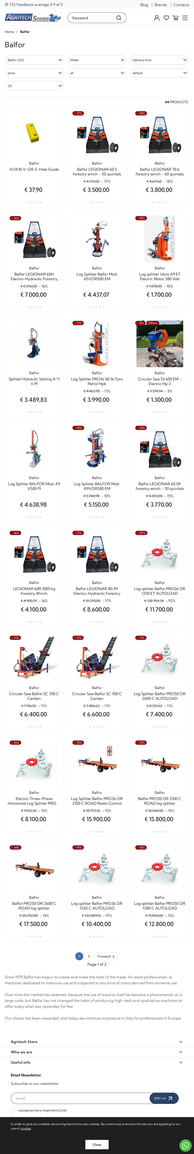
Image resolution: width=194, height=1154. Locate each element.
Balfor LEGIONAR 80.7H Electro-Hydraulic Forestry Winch (97, 591)
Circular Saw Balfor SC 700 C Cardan (34, 696)
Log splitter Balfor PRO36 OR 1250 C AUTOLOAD (97, 905)
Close (97, 1144)
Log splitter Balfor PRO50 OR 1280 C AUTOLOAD (159, 905)
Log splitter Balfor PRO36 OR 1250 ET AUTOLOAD (159, 591)
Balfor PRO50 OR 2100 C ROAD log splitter (159, 801)
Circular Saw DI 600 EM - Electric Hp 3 (160, 381)
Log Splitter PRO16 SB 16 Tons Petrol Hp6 (97, 381)
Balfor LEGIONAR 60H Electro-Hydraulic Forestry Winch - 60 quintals (34, 276)
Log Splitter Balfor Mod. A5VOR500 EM (97, 276)
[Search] (119, 17)
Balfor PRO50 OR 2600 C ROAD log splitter (34, 905)
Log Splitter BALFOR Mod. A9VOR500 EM (97, 486)
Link (62, 1110)
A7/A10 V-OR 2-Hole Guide (34, 169)
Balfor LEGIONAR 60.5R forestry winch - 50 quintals (160, 486)
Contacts (181, 5)
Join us (164, 1098)
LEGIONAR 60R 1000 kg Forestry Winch (34, 591)
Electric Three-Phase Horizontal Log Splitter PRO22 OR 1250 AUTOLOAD (34, 801)
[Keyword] (89, 17)
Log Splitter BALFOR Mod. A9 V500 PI (34, 486)
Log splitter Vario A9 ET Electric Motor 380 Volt (159, 276)
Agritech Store (96, 1041)
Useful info (96, 1062)
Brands (161, 5)
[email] (82, 1098)
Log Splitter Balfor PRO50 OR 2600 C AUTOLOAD (160, 696)
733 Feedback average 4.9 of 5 (34, 4)
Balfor (34, 163)
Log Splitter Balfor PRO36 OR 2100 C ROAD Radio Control (97, 801)
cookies (25, 1128)
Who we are (96, 1052)
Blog (144, 5)
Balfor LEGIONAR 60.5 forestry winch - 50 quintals (97, 171)
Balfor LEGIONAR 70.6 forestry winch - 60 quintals (160, 171)
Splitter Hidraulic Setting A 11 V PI (34, 381)
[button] (34, 60)
